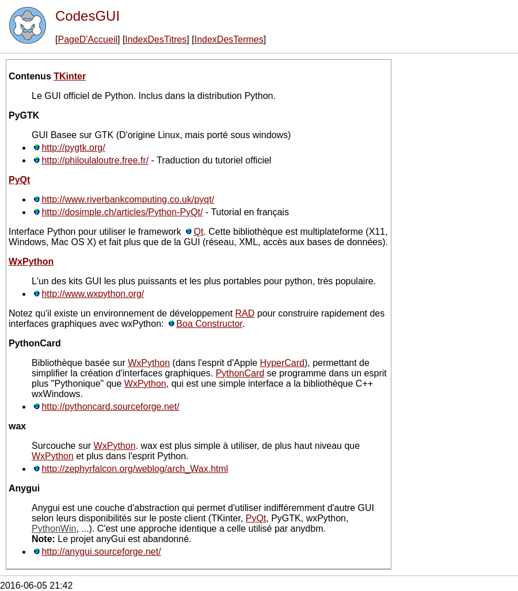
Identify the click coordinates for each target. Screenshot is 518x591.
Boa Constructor (209, 324)
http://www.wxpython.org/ (92, 294)
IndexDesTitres (155, 39)
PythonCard (240, 373)
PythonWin (54, 528)
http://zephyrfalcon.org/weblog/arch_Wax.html (134, 469)
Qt (199, 232)
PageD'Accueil (87, 39)
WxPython (31, 261)
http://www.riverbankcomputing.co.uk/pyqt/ (127, 199)
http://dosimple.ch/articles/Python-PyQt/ (122, 212)
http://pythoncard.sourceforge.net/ (110, 406)
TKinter (70, 76)
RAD (245, 313)
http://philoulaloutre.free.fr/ (94, 160)
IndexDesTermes (229, 39)
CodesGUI (87, 16)
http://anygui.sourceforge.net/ (101, 551)
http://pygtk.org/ (73, 147)
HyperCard (282, 363)
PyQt (19, 180)
